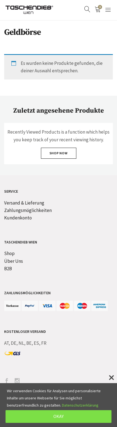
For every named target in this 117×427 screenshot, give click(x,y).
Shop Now (59, 153)
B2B (8, 269)
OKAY (58, 416)
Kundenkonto (18, 218)
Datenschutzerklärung (80, 405)
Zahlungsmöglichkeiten (28, 210)
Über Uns (13, 261)
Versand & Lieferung (24, 203)
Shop (9, 253)
